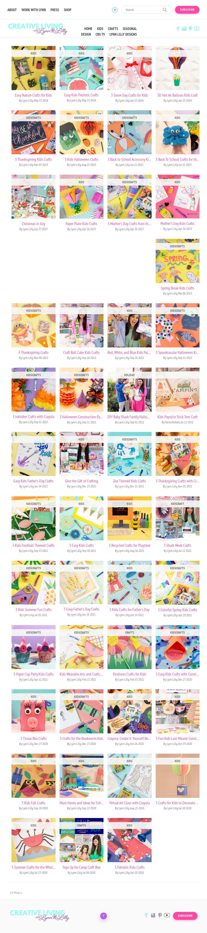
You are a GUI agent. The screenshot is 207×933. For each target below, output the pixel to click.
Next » (18, 892)
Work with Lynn (34, 10)
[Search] (146, 10)
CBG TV (100, 34)
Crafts (113, 29)
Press (55, 10)
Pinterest (190, 28)
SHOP (67, 10)
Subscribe (187, 10)
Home (88, 29)
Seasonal (130, 29)
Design (86, 34)
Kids (100, 29)
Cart (115, 10)
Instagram (184, 28)
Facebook (178, 28)
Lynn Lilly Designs (123, 34)
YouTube (197, 28)
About (12, 10)
